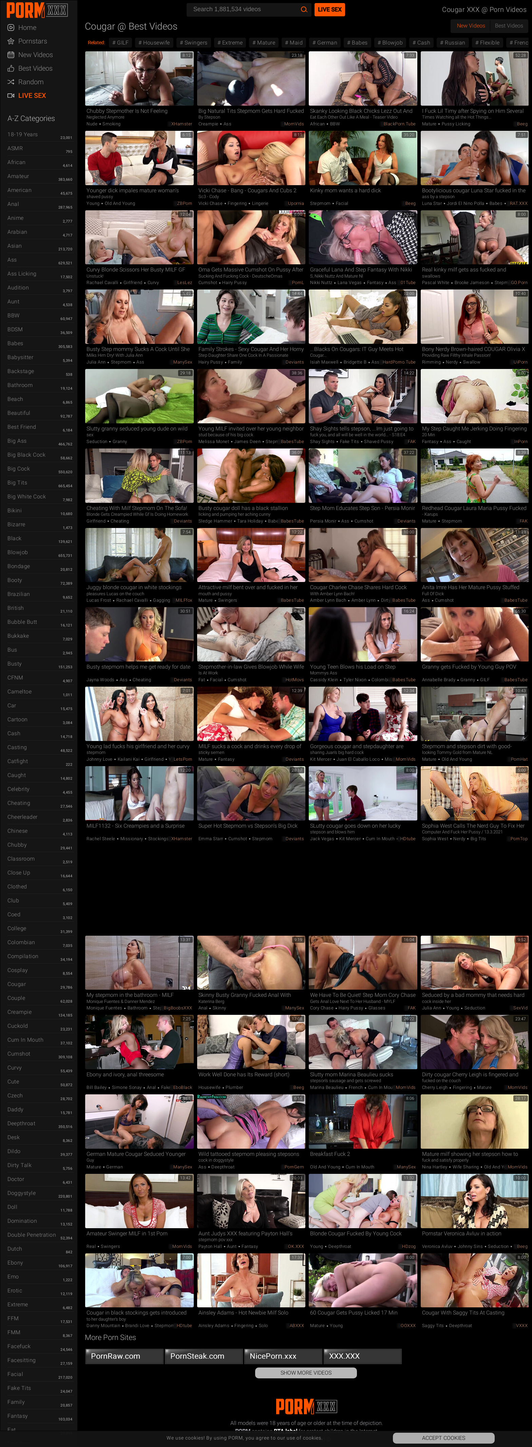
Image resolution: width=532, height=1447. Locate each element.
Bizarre (16, 524)
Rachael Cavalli (103, 282)
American (19, 190)
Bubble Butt (22, 622)
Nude (93, 123)
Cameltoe (19, 691)
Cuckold (17, 1026)
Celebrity (18, 789)
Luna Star (432, 203)
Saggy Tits (433, 1325)
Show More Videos (306, 1373)
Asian (14, 246)
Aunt (13, 301)
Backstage (20, 371)
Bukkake (18, 636)
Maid (295, 42)
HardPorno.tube (399, 362)
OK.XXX (296, 1246)
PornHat (519, 759)
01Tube (408, 282)
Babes (15, 343)
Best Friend (21, 427)
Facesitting (21, 1360)
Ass (12, 260)
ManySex (182, 362)
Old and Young (119, 203)
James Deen (247, 441)
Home (27, 27)
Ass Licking (22, 273)
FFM (13, 1318)
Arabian (17, 232)
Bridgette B (355, 362)
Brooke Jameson (472, 282)
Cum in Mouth (25, 1040)
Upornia (296, 203)
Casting (17, 747)
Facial (15, 1374)
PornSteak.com (204, 1357)
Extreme (17, 1304)
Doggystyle (21, 1193)
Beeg (522, 123)
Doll (12, 1207)
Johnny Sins (470, 1246)
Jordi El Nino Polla (466, 203)
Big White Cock (26, 496)
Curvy (14, 1067)
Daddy (15, 1109)
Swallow (471, 362)
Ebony (15, 1262)
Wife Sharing (465, 1166)
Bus (12, 650)
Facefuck (19, 1346)
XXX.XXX (362, 1357)
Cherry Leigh (435, 1087)
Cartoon (17, 719)
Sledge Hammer (215, 521)
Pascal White (436, 282)
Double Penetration (31, 1235)
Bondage (18, 566)
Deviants (295, 362)
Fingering (237, 203)
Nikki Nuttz (322, 282)
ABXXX (297, 1325)
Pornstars (32, 41)
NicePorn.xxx (283, 1357)
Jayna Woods (101, 679)
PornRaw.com (124, 1357)
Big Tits (17, 482)
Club (13, 900)
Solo (263, 1325)
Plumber (234, 1087)
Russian (454, 42)
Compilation (23, 956)
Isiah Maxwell (325, 362)
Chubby (17, 845)
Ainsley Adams (214, 1325)
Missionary (396, 759)
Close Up (18, 872)
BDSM (15, 329)
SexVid (520, 1007)
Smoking (111, 123)
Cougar (16, 984)
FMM (14, 1332)
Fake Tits (19, 1388)
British (15, 608)
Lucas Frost (99, 600)
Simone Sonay (127, 1087)
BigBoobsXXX (178, 1007)
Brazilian (18, 594)
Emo (13, 1276)
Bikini (14, 510)
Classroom (21, 858)
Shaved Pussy (378, 441)
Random (31, 82)
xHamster (181, 123)
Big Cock (18, 468)
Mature (266, 42)
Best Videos (35, 68)
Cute (13, 1081)
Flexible (489, 42)
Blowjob (17, 552)
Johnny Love (100, 759)
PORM (42, 10)
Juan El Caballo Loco (358, 759)
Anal (13, 204)
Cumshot (19, 1054)
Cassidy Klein (324, 679)
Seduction (98, 441)
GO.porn (519, 282)
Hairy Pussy (234, 282)
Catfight (17, 761)
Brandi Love (137, 1325)
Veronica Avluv (438, 1246)
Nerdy (452, 362)
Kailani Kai (128, 759)
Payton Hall (210, 1246)
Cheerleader (22, 817)
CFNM (15, 677)
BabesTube (292, 441)
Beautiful (19, 413)
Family (16, 1402)
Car (11, 705)
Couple (16, 998)
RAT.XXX (519, 203)
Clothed (17, 886)
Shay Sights (323, 441)
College (16, 928)
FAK (412, 441)
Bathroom (20, 385)
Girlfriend (133, 282)
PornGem (294, 1166)
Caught (16, 775)
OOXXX (408, 1325)
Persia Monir (324, 521)
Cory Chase (322, 1007)
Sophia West (436, 838)
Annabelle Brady (439, 679)
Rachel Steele (101, 838)
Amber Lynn (363, 600)
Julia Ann (97, 362)
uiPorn (521, 362)
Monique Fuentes (105, 1007)
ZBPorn (184, 203)
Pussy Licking (455, 123)
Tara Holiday (250, 521)
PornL (298, 282)
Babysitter (20, 357)
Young (94, 203)
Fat (11, 1430)
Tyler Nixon (355, 679)
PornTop (519, 838)
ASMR (15, 148)
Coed (13, 914)
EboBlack (182, 1087)
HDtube (408, 838)
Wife (518, 1246)
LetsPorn (183, 759)
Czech (15, 1095)
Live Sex (32, 95)
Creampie (19, 1012)
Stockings (158, 838)
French (355, 1087)
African (16, 162)
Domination (22, 1221)
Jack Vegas (323, 838)
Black (14, 538)
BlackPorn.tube (400, 123)
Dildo (14, 1151)
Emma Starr (211, 838)
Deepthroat (21, 1123)
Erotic (14, 1290)
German (327, 42)
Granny (119, 441)
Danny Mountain (104, 1325)
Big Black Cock (26, 455)
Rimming (432, 362)
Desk (13, 1137)
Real (92, 1246)
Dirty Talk (19, 1165)
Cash (13, 733)
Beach (15, 399)
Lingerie (260, 203)
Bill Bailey (97, 1087)
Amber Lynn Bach (328, 600)
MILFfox (184, 600)
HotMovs (295, 679)
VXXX (522, 1325)
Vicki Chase (211, 203)
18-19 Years (22, 134)
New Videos (35, 55)
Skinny (218, 1007)
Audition (18, 287)
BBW (13, 315)
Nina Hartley (435, 1166)
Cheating (18, 803)
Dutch (14, 1249)
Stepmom (321, 203)
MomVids (294, 123)
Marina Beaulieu (327, 1087)
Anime (15, 218)
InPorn (521, 441)
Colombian (21, 942)
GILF (122, 42)
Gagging (161, 600)
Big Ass (17, 441)
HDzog (409, 1246)
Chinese (17, 831)
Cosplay (17, 970)
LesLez (184, 282)
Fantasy (17, 1416)
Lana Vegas (349, 282)
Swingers (195, 42)
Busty (14, 663)
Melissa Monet (214, 441)
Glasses (376, 1007)
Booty (14, 580)
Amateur (18, 176)
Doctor (15, 1179)
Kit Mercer (321, 759)
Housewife (156, 42)
